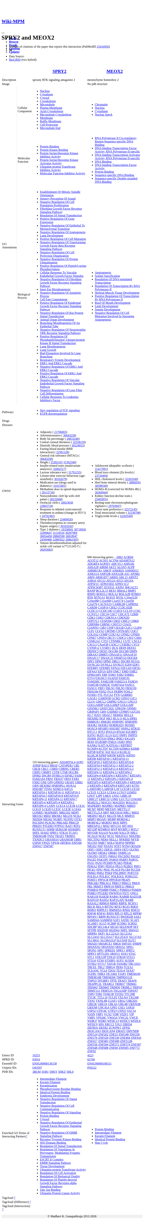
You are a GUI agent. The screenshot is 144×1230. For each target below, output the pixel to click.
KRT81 (121, 755)
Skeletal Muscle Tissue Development (117, 292)
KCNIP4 (92, 748)
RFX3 (118, 906)
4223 (90, 1055)
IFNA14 (111, 731)
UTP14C (102, 1010)
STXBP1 (110, 960)
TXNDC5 (38, 839)
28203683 (46, 549)
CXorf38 (103, 644)
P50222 (92, 1067)
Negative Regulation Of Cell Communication (57, 1107)
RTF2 (77, 826)
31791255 (74, 472)
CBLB (36, 768)
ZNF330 (114, 1037)
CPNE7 (92, 637)
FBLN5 (120, 688)
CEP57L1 (93, 621)
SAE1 (137, 916)
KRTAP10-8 (55, 795)
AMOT (107, 570)
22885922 (59, 539)
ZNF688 (103, 1047)
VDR (115, 1014)
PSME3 (92, 893)
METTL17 (123, 809)
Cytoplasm (46, 94)
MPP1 (123, 822)
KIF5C (100, 752)
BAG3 (45, 765)
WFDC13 (113, 1021)
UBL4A (113, 1004)
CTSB (64, 772)
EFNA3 (116, 668)
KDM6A (124, 748)
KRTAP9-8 (110, 785)
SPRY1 (54, 832)
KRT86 (91, 758)
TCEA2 (128, 967)
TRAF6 (132, 980)
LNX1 (116, 795)
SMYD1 (127, 943)
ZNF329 (103, 1037)
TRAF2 (59, 836)
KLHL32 (124, 752)
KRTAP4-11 (39, 799)
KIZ (108, 752)
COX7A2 (114, 634)
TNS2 (50, 836)
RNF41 (101, 913)
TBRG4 (110, 967)
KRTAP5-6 (39, 802)
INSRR (91, 738)
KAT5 (102, 745)
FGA (110, 691)
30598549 (101, 485)
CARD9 (92, 607)
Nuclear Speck (103, 114)
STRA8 (120, 957)
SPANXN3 (108, 947)
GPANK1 (93, 708)
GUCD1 (135, 711)
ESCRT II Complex (52, 1159)
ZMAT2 (121, 1031)
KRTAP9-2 (67, 802)
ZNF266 (76, 842)
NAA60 (113, 832)
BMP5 (132, 590)
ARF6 (91, 577)
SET (135, 926)
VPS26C (101, 1017)
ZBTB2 (103, 1027)
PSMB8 (104, 889)
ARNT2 (133, 577)
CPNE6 (135, 634)
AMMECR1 (94, 570)
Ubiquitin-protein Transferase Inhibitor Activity (58, 168)
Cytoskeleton (48, 101)
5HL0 (70, 1071)
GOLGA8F (127, 705)
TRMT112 (93, 990)
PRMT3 (98, 886)
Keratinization (48, 1085)
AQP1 (79, 762)
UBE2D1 (131, 1000)
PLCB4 (125, 869)
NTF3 (117, 846)
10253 (36, 1055)
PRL (90, 886)
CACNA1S (105, 604)
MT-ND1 (127, 826)
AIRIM (103, 567)
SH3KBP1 (74, 829)
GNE (43, 782)
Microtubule (47, 104)
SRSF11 (115, 953)
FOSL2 (128, 691)
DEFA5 (131, 647)
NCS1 (110, 836)
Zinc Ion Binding (50, 1189)
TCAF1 (73, 832)
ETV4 (91, 678)
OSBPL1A (124, 852)
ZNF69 (113, 1047)
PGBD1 (128, 866)
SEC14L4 (103, 926)
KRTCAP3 (124, 785)
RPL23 (128, 913)
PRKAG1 (105, 883)
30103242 (66, 526)
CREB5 (74, 768)
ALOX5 (122, 567)
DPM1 (107, 661)
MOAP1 (102, 819)
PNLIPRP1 (120, 873)
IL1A (109, 735)
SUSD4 (129, 960)
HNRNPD (131, 721)
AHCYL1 (117, 563)
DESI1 (103, 651)
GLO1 (91, 701)
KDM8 (135, 748)
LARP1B (107, 789)
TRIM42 (92, 987)
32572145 (130, 509)
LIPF (99, 795)
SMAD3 (92, 943)
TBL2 (100, 967)
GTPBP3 (124, 711)
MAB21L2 (93, 802)
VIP (131, 1014)
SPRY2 (59, 71)
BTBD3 (136, 594)
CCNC (137, 610)
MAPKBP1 (51, 812)
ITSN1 (48, 789)
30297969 (71, 532)
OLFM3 (92, 852)
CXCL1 (136, 641)
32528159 (79, 442)
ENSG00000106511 (99, 1063)
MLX (120, 816)
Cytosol (44, 97)
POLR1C (104, 876)
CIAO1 (127, 624)
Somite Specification (107, 275)
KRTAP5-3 (112, 779)
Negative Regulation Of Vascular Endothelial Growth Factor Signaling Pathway (62, 383)
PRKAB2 (62, 822)
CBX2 (113, 607)
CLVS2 (99, 631)
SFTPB (91, 930)
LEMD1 (131, 792)
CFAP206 (106, 621)
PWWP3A (115, 893)
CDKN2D (123, 617)
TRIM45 (103, 987)
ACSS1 (103, 560)
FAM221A (120, 681)
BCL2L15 (102, 590)
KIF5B (91, 752)
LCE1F (36, 809)
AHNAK (128, 563)
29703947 (114, 506)
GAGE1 (92, 698)
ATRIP (36, 765)
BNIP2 (91, 594)
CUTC (127, 641)
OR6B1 (112, 852)
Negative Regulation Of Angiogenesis (63, 232)
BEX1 (112, 590)
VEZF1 (123, 1014)
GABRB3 (126, 695)
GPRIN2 (58, 782)
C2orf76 (92, 604)
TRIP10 (137, 987)
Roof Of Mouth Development (112, 302)
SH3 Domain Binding (53, 1142)
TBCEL (92, 967)
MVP (114, 829)
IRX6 (90, 742)
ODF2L (108, 849)
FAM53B (93, 684)
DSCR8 (125, 661)
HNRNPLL (58, 785)
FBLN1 (110, 688)
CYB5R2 (125, 644)
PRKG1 (126, 883)
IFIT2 (101, 731)
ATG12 (101, 580)
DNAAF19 (129, 654)
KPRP (102, 755)
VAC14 (131, 1010)
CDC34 (104, 614)
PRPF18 (109, 886)
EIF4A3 (92, 671)
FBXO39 (130, 688)
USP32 (91, 1010)
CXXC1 (114, 644)
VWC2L (123, 1017)
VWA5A (112, 1017)
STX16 (91, 960)
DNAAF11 (116, 654)
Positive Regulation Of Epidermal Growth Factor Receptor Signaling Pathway (60, 306)
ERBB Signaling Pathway (55, 1162)
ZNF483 (103, 1041)
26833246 (73, 438)
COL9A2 (93, 634)
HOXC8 (92, 728)
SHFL (36, 832)
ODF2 (99, 849)
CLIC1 (128, 627)
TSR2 (98, 994)
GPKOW (120, 708)
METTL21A (94, 812)
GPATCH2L (107, 708)
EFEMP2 (104, 668)
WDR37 (92, 1021)
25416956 (103, 46)
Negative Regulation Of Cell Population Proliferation (57, 203)
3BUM (36, 1071)
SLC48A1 (93, 940)
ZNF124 (92, 1034)
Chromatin (101, 104)
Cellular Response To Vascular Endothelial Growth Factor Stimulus (61, 274)
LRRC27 (92, 799)
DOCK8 (132, 658)
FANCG (92, 688)
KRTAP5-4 (126, 779)
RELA (100, 906)
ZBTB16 (65, 842)
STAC (132, 953)
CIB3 (103, 627)
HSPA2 (125, 728)
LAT (116, 789)
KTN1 (136, 785)
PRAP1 (126, 879)
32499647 (46, 532)
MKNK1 (57, 816)
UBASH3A (52, 839)
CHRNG (64, 768)
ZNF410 (136, 1037)
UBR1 (78, 839)
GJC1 (133, 698)
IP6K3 (120, 738)
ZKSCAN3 (94, 1031)
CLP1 (90, 631)
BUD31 (110, 597)
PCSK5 (117, 863)
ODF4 (117, 849)
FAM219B (107, 681)
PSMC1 (114, 889)
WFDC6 (135, 1021)
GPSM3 (131, 708)
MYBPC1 (124, 829)
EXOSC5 (101, 678)
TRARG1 (108, 984)
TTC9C (92, 997)
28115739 (47, 492)
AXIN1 (119, 587)
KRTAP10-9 (71, 795)
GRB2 (79, 782)
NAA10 (103, 832)
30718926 (80, 529)
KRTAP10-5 (39, 795)
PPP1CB (103, 879)
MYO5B (92, 832)
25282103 (57, 462)
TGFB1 (92, 973)
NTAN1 (108, 846)
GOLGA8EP (111, 705)
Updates (14, 51)
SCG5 (102, 923)
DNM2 (36, 775)
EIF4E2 (69, 775)
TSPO (91, 994)
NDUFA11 (121, 836)
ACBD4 (128, 557)
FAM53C (105, 684)
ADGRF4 (93, 563)
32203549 (131, 479)
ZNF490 (114, 1041)
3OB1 (45, 1071)
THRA (101, 973)
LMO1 (107, 795)
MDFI (75, 812)
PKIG (107, 869)
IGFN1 (91, 735)
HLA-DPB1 (130, 718)
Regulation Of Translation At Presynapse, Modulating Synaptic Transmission (60, 1153)
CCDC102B (125, 607)
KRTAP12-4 (110, 768)
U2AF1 (112, 1000)
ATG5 (119, 580)
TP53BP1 (103, 980)
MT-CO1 (115, 826)
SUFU (120, 960)
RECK (91, 906)
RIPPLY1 (103, 910)
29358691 (67, 529)
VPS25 (46, 842)
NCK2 (77, 816)
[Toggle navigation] (3, 33)
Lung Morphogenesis (52, 346)
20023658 (67, 502)
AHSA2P (93, 567)
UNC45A (103, 1007)
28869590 (59, 536)
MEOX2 (114, 71)
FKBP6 (118, 691)
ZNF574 (125, 1044)
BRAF (54, 765)
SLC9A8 (122, 940)
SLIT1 (132, 940)
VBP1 (99, 1014)
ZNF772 (135, 1047)
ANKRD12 (132, 570)
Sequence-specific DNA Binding (114, 175)
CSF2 (130, 637)
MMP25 (129, 816)
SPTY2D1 (103, 953)
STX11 (130, 957)
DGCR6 (73, 772)
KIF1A (68, 789)
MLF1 (102, 816)
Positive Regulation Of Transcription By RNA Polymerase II (117, 297)
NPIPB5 (130, 842)
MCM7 (91, 809)
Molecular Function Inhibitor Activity (62, 173)
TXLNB (134, 997)
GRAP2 (69, 782)
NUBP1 (58, 819)
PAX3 (99, 863)
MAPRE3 (120, 805)
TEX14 (120, 970)
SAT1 (116, 920)
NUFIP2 (68, 819)
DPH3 (99, 661)
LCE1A (60, 805)
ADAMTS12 (127, 560)
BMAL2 (122, 590)
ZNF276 (92, 1037)
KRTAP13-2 (126, 768)
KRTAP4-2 (125, 772)
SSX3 (124, 953)
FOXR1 (92, 695)
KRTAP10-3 (72, 792)
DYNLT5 (118, 664)
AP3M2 (135, 574)
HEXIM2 (45, 785)
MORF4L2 (94, 822)
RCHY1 (133, 903)
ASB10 (91, 580)
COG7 (134, 631)
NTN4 (126, 846)
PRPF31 (119, 886)
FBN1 (49, 779)
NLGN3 (92, 842)
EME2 (133, 671)
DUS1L (135, 661)
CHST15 (116, 624)
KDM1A (58, 789)
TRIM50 (115, 987)
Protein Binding (49, 146)
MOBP (111, 819)
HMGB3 (106, 721)
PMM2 (91, 873)
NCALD (92, 836)
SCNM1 (122, 923)
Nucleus (45, 91)
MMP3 (91, 819)
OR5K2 (102, 852)
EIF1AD (126, 668)
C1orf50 (129, 600)
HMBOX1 (93, 721)
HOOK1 (92, 725)
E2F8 (128, 664)
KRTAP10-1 (39, 792)
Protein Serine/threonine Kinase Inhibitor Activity (59, 155)
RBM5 (114, 903)
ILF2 (115, 735)
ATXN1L (109, 587)
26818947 (71, 536)
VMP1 (91, 1017)
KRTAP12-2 (126, 765)
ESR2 (120, 674)
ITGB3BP (101, 742)
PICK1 (91, 869)
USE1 (121, 1007)
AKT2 (112, 567)
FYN (117, 695)
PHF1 (137, 866)
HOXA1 (71, 785)
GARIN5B (104, 698)
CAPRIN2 (132, 604)
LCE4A (76, 809)
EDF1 (136, 664)
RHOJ (134, 906)
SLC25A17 (107, 937)
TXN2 (91, 1000)
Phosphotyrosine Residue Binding (60, 1089)
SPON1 (92, 950)
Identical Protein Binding (55, 1092)
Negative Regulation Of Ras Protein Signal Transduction (61, 314)
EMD (125, 671)
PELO (119, 866)
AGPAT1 (105, 563)
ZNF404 (125, 1037)
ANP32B (105, 574)
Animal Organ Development (57, 319)
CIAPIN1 (93, 627)
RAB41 (114, 896)
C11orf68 (105, 600)
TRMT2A (106, 990)
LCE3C (56, 809)
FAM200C (93, 681)
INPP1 (123, 735)
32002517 (59, 469)
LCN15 (121, 792)
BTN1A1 (99, 597)
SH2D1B (102, 930)
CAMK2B (118, 604)
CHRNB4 (93, 624)
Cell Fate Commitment (54, 299)
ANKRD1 (118, 570)
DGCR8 (124, 651)
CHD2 (116, 621)
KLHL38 (92, 755)
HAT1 (98, 715)
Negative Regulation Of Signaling (60, 1112)
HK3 (109, 718)
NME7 (102, 842)
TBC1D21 (134, 963)
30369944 (101, 492)
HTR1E (135, 728)
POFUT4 (132, 873)
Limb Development (106, 306)
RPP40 (137, 913)
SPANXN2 (94, 947)
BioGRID (15, 59)
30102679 (60, 479)
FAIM (78, 775)
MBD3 (131, 805)
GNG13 (132, 701)
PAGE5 (91, 859)
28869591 (135, 482)
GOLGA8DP (95, 705)
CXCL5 (92, 644)
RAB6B (124, 896)
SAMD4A (93, 920)
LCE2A (101, 792)
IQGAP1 (129, 738)
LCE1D (135, 789)
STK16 (63, 832)
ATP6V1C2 (122, 584)
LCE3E (66, 809)
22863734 (46, 506)
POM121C (131, 876)
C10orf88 (93, 600)
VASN (91, 1014)
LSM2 (114, 799)
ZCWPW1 (115, 1027)
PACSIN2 (124, 856)
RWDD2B (127, 916)
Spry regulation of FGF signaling (60, 410)
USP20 (36, 842)
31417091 (101, 469)
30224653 (78, 445)
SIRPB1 (92, 933)
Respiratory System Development (60, 360)
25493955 (101, 499)
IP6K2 (111, 738)
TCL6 (103, 970)
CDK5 (100, 617)
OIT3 (125, 849)
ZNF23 (113, 1034)
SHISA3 (133, 930)
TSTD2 (119, 994)
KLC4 (115, 752)
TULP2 (112, 997)
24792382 (48, 516)
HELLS (128, 715)
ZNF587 (48, 846)
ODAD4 (135, 846)
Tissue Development (52, 1166)
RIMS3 (91, 910)
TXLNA (123, 997)
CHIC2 (125, 621)
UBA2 (122, 1000)
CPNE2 (125, 634)
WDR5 (102, 1021)
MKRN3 (92, 816)
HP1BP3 (103, 728)
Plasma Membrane (51, 107)
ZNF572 (114, 1044)
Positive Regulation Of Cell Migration (63, 239)
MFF (106, 812)
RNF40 (91, 913)
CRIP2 (36, 772)
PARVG (133, 859)
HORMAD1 (116, 725)
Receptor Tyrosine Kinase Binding (60, 1139)
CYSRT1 (105, 647)
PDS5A (110, 866)
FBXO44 (92, 691)
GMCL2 (101, 701)
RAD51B (135, 896)
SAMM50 (106, 920)
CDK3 (91, 617)
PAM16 (113, 859)
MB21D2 (64, 812)
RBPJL (123, 903)
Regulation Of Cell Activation (58, 1173)
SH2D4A (114, 930)
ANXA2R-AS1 (120, 574)
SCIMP (111, 923)
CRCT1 (111, 637)
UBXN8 (92, 1007)
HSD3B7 (38, 789)
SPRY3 (91, 953)
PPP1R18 (115, 879)
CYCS (135, 644)
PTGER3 (48, 826)
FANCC (130, 684)
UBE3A (102, 1004)
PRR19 (129, 886)
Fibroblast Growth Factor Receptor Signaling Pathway (61, 210)
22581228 (62, 452)
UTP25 (121, 1010)
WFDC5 (125, 1021)
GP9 (50, 782)
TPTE (113, 980)
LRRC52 (104, 799)
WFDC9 (92, 1024)
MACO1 (106, 802)
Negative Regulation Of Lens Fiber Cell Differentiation (61, 392)
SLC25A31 (121, 937)
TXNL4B (101, 1000)
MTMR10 (104, 829)
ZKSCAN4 (108, 1031)
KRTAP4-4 (94, 775)
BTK (90, 597)
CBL (77, 765)
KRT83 (130, 755)
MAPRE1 (108, 805)
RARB (129, 900)
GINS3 (125, 698)
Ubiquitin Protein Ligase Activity (60, 1193)
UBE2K (92, 1004)
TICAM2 (111, 973)
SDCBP (92, 926)
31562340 (69, 462)
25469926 (66, 519)
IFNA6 (120, 731)
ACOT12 (93, 560)
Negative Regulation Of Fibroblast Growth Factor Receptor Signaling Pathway (61, 283)
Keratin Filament (50, 1082)
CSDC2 (121, 637)
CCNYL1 (93, 614)
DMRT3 (104, 654)
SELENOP (125, 926)
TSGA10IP (120, 990)
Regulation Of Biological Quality (60, 1176)
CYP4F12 (93, 647)
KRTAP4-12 (55, 799)
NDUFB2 (134, 836)
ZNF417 (37, 846)
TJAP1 (122, 973)
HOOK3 (103, 725)
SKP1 (101, 933)
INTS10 (102, 738)
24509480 (46, 539)
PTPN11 (59, 826)
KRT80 (111, 755)
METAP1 (111, 809)
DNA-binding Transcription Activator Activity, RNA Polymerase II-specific (117, 156)
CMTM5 (110, 631)
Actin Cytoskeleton (51, 111)
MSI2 (106, 826)
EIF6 (109, 671)
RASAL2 (93, 903)
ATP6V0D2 (107, 584)
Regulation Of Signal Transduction (61, 215)
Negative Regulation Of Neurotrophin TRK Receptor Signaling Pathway (63, 331)
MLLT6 (67, 816)
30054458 (46, 536)
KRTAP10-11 (56, 792)
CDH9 (134, 614)
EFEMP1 (93, 668)
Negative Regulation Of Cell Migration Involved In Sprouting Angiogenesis (114, 316)
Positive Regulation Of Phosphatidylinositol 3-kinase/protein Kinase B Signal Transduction (62, 340)
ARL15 (123, 577)
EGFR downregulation (53, 413)
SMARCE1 (105, 943)
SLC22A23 (112, 933)
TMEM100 (133, 973)
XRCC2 (109, 1024)
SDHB (50, 829)
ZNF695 (123, 1047)
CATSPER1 (65, 765)
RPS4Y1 (92, 916)
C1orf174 (117, 600)
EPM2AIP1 (94, 674)
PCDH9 (108, 863)
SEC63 (114, 926)
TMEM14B (39, 836)
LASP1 (50, 805)
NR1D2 (92, 846)
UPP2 (113, 1007)
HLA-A (117, 718)
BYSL (120, 597)
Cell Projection (49, 124)
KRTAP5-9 (53, 802)
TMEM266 (109, 977)
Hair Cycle (101, 1142)
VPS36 (55, 842)
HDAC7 (107, 715)
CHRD (54, 768)
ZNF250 (135, 1034)
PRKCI (116, 883)
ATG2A (111, 580)
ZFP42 (126, 1027)
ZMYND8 (132, 1031)
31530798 (134, 512)
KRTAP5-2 (97, 779)
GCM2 (116, 698)
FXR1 (75, 779)
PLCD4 (135, 869)
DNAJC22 (107, 658)
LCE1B (70, 805)
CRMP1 (46, 772)
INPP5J (132, 735)
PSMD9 (136, 889)
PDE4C (127, 863)
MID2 (47, 816)
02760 (91, 1059)
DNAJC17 (93, 658)
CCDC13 (93, 610)
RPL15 (119, 913)
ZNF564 (103, 1044)
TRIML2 (126, 987)
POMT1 (92, 879)
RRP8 (102, 916)
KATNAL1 (113, 745)
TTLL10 (102, 997)
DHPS (133, 651)
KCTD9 (114, 748)
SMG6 (117, 943)
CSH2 (138, 637)
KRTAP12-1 (110, 765)
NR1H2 (47, 819)
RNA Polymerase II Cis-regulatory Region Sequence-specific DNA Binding (116, 141)
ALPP (130, 567)
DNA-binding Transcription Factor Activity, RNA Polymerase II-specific (117, 150)
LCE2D (46, 809)
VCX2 (108, 1014)
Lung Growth (48, 349)
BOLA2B (124, 594)
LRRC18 (125, 795)
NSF (100, 846)
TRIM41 (131, 984)
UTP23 (112, 1010)
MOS (116, 822)
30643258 (69, 435)
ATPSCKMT (95, 587)
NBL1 (134, 832)
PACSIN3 (38, 822)
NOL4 (111, 842)
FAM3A (133, 681)
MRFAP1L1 (94, 826)
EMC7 (117, 671)
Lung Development (51, 235)
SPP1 (100, 950)
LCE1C (80, 805)
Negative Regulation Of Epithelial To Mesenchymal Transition (62, 227)
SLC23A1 (126, 933)
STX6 (100, 960)
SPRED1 (109, 950)
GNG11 (122, 701)
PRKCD (74, 822)
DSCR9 (46, 775)
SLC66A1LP (108, 940)
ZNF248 (123, 1034)
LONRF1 (38, 812)
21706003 (60, 432)
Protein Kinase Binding (54, 149)
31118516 (58, 532)
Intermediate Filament (53, 1078)
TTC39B (129, 994)
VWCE (133, 1017)
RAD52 (104, 900)
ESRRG (129, 674)
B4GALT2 (131, 587)
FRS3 (67, 779)
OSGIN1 (92, 856)
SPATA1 (120, 947)
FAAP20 (112, 678)
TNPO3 (92, 980)
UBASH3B (66, 839)
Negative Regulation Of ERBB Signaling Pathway (58, 1134)
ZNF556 (92, 1044)
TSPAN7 (132, 990)
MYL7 (135, 829)
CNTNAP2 (123, 631)
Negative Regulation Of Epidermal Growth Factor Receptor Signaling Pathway (61, 1126)
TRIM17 (120, 984)
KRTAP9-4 (39, 805)
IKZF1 (101, 735)
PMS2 (100, 873)
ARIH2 (113, 577)
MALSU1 (132, 802)
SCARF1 (92, 923)
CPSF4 (101, 637)
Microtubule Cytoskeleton (55, 114)
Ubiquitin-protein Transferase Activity (63, 1169)
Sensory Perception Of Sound (58, 198)
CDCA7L (124, 614)
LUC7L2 (124, 799)
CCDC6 (117, 610)
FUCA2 (108, 695)
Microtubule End (50, 128)
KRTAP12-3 (94, 768)
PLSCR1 (50, 822)
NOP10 (119, 842)
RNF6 (110, 913)
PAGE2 (135, 856)
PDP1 (101, 866)
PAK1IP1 (103, 859)
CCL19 (127, 610)
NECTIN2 (93, 839)
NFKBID (124, 839)
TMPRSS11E (124, 977)
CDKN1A (110, 617)
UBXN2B (134, 1004)
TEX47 (130, 970)
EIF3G (136, 668)
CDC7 (113, 614)
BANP (91, 590)
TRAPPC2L (94, 984)
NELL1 (113, 839)
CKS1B (119, 627)
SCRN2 (132, 923)
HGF (102, 718)
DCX (115, 647)
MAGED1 (118, 802)
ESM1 (112, 674)
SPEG (130, 947)
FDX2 (102, 691)
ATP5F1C (93, 584)
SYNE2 (92, 963)
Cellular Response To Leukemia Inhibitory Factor (59, 398)
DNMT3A (120, 658)
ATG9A (128, 580)
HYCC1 (92, 731)
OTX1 (78, 819)
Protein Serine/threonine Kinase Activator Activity (59, 161)
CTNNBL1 (115, 641)
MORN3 (106, 822)
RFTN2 (109, 906)
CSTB (55, 772)
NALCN (124, 832)
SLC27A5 (135, 937)
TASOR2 (122, 963)
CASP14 (103, 607)
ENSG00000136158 (44, 1063)
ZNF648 (92, 1047)
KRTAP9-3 (96, 785)
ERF (104, 674)
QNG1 (134, 893)
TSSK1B (108, 994)
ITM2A (112, 742)
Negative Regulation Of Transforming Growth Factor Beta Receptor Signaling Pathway (63, 246)
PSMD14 (125, 889)
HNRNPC (118, 721)
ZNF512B (126, 1041)
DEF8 (122, 647)
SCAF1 (134, 920)
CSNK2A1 (93, 641)
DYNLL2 (106, 664)
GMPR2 (112, 701)
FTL (100, 695)
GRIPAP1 (93, 711)
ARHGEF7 (102, 577)
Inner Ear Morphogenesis (55, 289)
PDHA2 (92, 866)
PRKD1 (37, 826)
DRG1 (116, 661)
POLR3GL (117, 876)
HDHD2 (118, 715)
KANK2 (92, 745)
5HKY (53, 1071)
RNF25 (135, 910)
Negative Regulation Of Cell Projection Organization (57, 254)
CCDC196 (105, 610)
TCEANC (93, 970)
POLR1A (93, 876)
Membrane (46, 118)
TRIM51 (70, 836)
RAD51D (93, 900)
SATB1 (125, 920)
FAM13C (124, 678)
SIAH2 (44, 832)
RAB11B (92, 896)
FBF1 (101, 688)
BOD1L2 (102, 594)
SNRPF (137, 943)
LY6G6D (136, 799)
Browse (13, 41)
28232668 (56, 499)
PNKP (108, 873)
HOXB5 (130, 725)
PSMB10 (92, 889)
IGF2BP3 (131, 731)
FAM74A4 (117, 684)
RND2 (126, 910)
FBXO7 (59, 779)
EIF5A (102, 671)
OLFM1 (134, 849)
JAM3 (121, 742)
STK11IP (100, 957)
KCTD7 (103, 748)
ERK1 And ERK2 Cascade (56, 363)
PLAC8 (115, 869)
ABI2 (119, 557)
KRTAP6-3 (122, 782)
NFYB (135, 839)
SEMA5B (61, 829)
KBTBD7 (126, 745)
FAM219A (38, 779)
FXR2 (36, 782)
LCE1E (91, 792)
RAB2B (104, 896)
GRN (35, 785)
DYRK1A (58, 775)
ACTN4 (113, 560)
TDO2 (112, 970)
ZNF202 (103, 1034)
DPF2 (90, 661)
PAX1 (91, 863)
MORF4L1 (123, 819)
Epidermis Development (54, 1095)
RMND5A (115, 910)
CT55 (104, 641)
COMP (103, 634)
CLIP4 (138, 627)
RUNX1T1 (39, 829)
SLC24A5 (93, 937)
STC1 (90, 957)
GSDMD (112, 711)
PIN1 (99, 869)
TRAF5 (122, 980)
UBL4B (123, 1004)
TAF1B (111, 963)
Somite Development (107, 309)
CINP (110, 627)
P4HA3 (112, 856)
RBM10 (104, 903)
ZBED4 (127, 1024)
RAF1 (69, 826)
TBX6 (119, 967)
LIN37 (91, 795)
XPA (101, 1024)
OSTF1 (103, 856)
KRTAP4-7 (70, 799)
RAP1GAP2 (117, 900)
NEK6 (104, 839)
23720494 (101, 475)
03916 (36, 1059)
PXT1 (126, 893)
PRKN (136, 883)
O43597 (37, 1067)
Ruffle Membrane (50, 121)
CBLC (45, 768)
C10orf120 (130, 597)
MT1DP (92, 829)
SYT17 (101, 963)
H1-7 (90, 715)
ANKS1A (93, 574)
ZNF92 (91, 1051)
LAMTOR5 (94, 789)
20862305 (71, 539)
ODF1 (91, 849)
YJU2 (118, 1024)
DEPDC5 (93, 651)
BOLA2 (113, 594)
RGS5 (126, 906)
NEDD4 (37, 819)
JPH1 (129, 742)
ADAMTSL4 (67, 762)
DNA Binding (103, 161)
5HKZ (62, 1071)
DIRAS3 (92, 654)
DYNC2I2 (93, 664)
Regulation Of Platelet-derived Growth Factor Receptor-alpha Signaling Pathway (58, 1183)
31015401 (59, 485)
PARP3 (123, 859)
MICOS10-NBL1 (120, 812)
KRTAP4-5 (108, 775)
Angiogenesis (103, 272)
